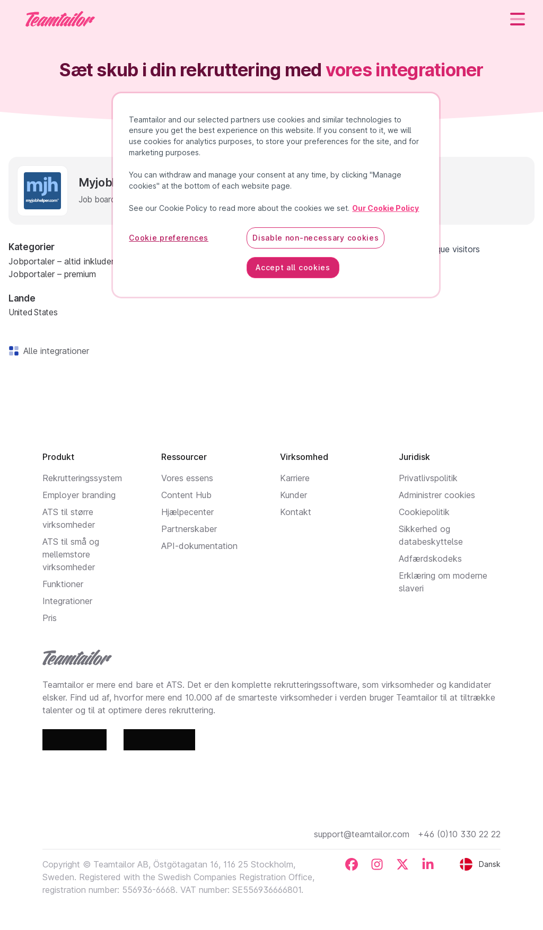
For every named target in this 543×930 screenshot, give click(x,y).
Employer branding (79, 495)
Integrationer (67, 601)
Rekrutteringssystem (82, 478)
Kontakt (295, 512)
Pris (49, 618)
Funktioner (62, 584)
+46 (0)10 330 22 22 (459, 834)
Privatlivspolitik (428, 478)
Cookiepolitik (424, 512)
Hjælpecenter (187, 512)
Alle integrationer (54, 351)
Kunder (293, 495)
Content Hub (186, 495)
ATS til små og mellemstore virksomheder (70, 554)
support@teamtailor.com (361, 834)
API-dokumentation (199, 546)
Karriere (295, 478)
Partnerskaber (189, 529)
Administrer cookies (437, 495)
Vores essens (187, 478)
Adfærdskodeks (430, 558)
